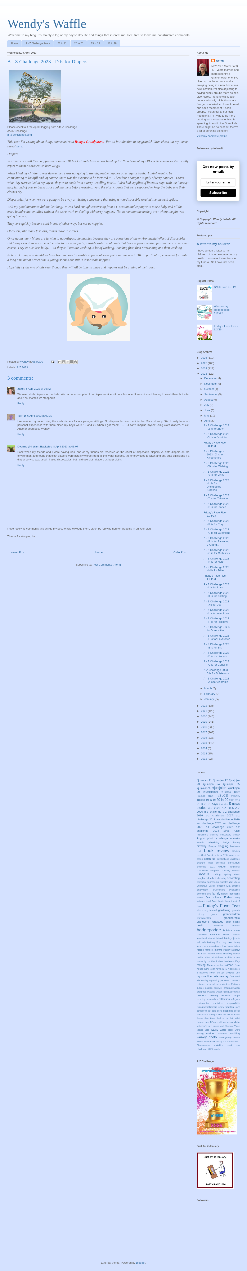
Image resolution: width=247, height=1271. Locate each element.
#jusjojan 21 (204, 780)
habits (236, 921)
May (207, 415)
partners (236, 980)
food (208, 901)
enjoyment (202, 889)
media (219, 954)
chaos (211, 863)
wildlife (236, 1037)
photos (226, 984)
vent (222, 1026)
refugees (235, 999)
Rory (237, 1006)
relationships (203, 1003)
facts (209, 894)
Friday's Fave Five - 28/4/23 (215, 444)
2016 (204, 737)
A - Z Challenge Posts (38, 43)
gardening (224, 910)
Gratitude (217, 921)
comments (235, 867)
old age (220, 973)
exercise (201, 893)
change (201, 862)
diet (231, 881)
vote (207, 1030)
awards (200, 842)
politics (208, 987)
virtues (200, 1030)
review (221, 1007)
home (237, 930)
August (209, 399)
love (224, 946)
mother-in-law (215, 961)
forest (227, 901)
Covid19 (203, 874)
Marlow (226, 950)
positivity (218, 988)
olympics (230, 973)
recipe (237, 995)
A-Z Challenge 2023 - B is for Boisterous (216, 671)
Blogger (212, 846)
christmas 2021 (206, 867)
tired (219, 1018)
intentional (202, 938)
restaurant (202, 1007)
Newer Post (17, 552)
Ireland (219, 938)
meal (203, 954)
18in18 (201, 800)
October (209, 389)
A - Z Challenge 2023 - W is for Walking (216, 464)
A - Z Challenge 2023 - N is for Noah (216, 560)
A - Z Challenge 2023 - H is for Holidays (216, 620)
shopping (228, 1010)
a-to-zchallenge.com (19, 134)
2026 (204, 357)
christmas (234, 862)
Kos (218, 942)
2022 (204, 705)
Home (14, 43)
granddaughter (204, 918)
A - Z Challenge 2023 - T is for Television (216, 497)
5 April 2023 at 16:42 (38, 388)
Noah (212, 972)
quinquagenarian (232, 992)
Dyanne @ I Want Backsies (34, 446)
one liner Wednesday (215, 976)
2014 (204, 748)
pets (218, 984)
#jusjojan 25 (231, 784)
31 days (213, 804)
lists (206, 946)
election (220, 885)
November (211, 383)
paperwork (225, 980)
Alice (237, 830)
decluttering (220, 878)
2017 (204, 732)
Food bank (218, 901)
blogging (223, 846)
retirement (212, 1007)
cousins (236, 870)
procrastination (232, 987)
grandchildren (231, 914)
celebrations (223, 859)
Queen (219, 992)
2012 (204, 758)
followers (201, 901)
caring (200, 859)
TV (211, 1022)
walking (210, 1033)
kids (204, 942)
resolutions (218, 1003)
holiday (227, 930)
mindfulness (217, 957)
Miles (207, 957)
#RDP (211, 795)
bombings (235, 846)
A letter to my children (213, 244)
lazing (237, 942)
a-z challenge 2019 (228, 819)
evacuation (234, 890)
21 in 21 (62, 43)
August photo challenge (212, 838)
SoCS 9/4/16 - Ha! (225, 287)
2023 (204, 373)
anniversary (225, 835)
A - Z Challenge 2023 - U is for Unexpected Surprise (216, 485)
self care (212, 1011)
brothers (218, 855)
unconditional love (222, 1022)
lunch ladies (234, 946)
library (200, 946)
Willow (200, 1041)
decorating (233, 878)
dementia (201, 882)
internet (211, 938)
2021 (204, 711)
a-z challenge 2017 (219, 815)
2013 (204, 753)
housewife (202, 934)
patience (201, 984)
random (201, 995)
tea (224, 1014)
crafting (216, 874)
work (212, 1041)
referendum (212, 999)
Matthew (236, 950)
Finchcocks (234, 893)
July (207, 404)
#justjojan (219, 788)
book (199, 851)
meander (211, 954)
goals (214, 914)
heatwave (218, 925)
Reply (20, 403)
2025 (204, 363)
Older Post (180, 552)
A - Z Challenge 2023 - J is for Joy (216, 603)
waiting (200, 1034)
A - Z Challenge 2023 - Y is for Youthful (216, 435)
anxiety (236, 835)
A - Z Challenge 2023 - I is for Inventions (216, 611)
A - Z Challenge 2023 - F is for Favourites (216, 637)
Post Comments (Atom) (107, 564)
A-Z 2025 (228, 808)
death (210, 878)
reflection (224, 999)
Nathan (228, 965)
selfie (219, 1011)
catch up (210, 858)
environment (219, 890)
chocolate (220, 863)
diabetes (224, 882)
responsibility (233, 1003)
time (212, 1018)
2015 (204, 742)
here (19, 146)
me (198, 953)
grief (228, 921)
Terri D (21, 415)
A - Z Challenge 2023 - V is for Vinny (216, 473)
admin (226, 831)
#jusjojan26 (204, 788)
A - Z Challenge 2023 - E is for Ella (216, 646)
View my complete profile (212, 136)
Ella (228, 885)
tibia (206, 1018)
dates (237, 874)
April (207, 420)
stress (219, 1014)
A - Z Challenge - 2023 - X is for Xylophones (213, 454)
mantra (218, 949)
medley (227, 953)
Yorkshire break (223, 1045)
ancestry (214, 835)
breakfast (201, 855)
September (211, 394)
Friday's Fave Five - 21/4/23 (215, 514)
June (207, 410)
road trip (229, 1006)
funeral (213, 910)
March (208, 688)
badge (226, 842)
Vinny (237, 1026)
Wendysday (225, 1037)
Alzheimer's (202, 835)
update (235, 1022)
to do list (228, 1018)
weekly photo (207, 1037)
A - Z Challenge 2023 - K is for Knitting (216, 594)
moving (201, 965)
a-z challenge (212, 811)
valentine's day (204, 1026)
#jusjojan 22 (220, 780)
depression (213, 881)
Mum (210, 965)
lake (230, 942)
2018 (204, 726)
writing (219, 1041)
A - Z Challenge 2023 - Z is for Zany (216, 427)
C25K (225, 855)
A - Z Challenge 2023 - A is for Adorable (216, 680)
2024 (204, 368)
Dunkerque (202, 886)
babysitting (213, 842)
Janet (20, 388)
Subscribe (218, 193)
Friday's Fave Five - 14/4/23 (215, 577)
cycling (227, 874)
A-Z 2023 (22, 367)
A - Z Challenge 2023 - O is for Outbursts (216, 551)
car (238, 855)
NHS (224, 969)
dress (237, 882)
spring (212, 1014)
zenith (217, 1049)
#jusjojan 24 (211, 784)
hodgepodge (209, 929)
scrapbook (202, 1011)
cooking (226, 870)
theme (200, 1018)
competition (202, 870)
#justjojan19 (210, 791)
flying (237, 897)
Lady (224, 942)
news (218, 968)
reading (214, 995)
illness (226, 934)
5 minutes (223, 804)
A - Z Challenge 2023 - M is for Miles (216, 569)
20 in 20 (78, 43)
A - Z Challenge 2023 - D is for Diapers (216, 654)
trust (207, 1022)
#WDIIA (235, 795)
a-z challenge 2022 (219, 827)
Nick (230, 968)
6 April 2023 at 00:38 (39, 415)
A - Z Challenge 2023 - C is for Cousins (216, 663)
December (211, 378)
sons (205, 1014)
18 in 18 (112, 43)
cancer (232, 855)
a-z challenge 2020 (209, 823)
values (216, 1026)
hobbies (236, 925)
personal (211, 984)
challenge (235, 859)
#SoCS (222, 795)
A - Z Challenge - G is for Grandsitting (216, 628)
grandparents (232, 917)
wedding (235, 1033)
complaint (214, 870)
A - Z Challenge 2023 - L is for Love (216, 586)
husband (215, 934)
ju (231, 938)
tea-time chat (233, 1014)
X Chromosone (230, 1041)
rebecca (225, 995)
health (200, 925)
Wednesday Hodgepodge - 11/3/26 (222, 310)
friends (200, 910)
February (210, 693)
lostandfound (215, 946)
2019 (204, 721)
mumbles (218, 965)
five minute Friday (219, 897)
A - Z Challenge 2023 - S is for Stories (216, 505)
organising (214, 980)
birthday (201, 846)
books (236, 851)
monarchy (201, 961)
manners (209, 950)
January (209, 699)
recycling (201, 999)
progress (201, 991)
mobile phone (232, 957)
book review (216, 850)
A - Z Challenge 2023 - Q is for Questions (216, 531)
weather (222, 1033)
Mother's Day (232, 961)
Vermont (229, 1026)
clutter (222, 866)
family (216, 893)
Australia (235, 838)
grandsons (203, 921)
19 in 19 (95, 43)
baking (236, 842)
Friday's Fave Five (221, 905)
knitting (211, 942)
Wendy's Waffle (46, 24)
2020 (204, 716)
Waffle (214, 1029)
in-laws (236, 934)
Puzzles (211, 992)
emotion (236, 886)
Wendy (220, 60)
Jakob (227, 938)
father (224, 894)
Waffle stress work (230, 1030)
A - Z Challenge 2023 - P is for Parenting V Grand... (216, 541)
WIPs (207, 1041)
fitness (200, 897)
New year (209, 968)
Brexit (210, 855)
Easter (212, 886)
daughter (201, 878)
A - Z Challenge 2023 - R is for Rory (216, 522)
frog (206, 910)
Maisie (200, 949)
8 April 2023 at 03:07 (65, 446)
